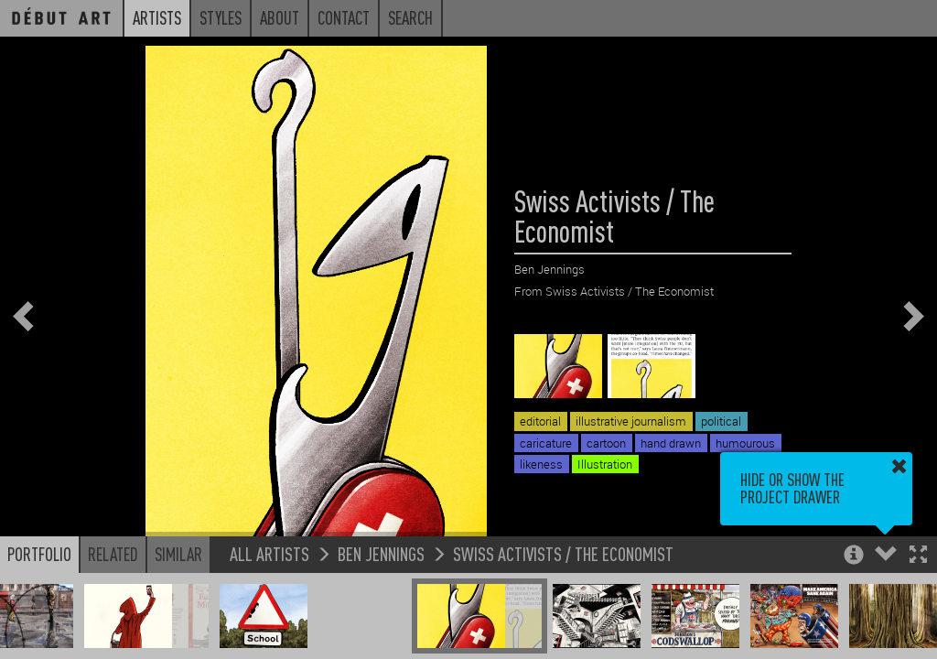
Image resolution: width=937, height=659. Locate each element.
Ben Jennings (381, 553)
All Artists (269, 553)
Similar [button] (178, 554)
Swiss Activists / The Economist (563, 553)
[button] (918, 556)
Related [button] (113, 554)
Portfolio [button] (39, 554)
